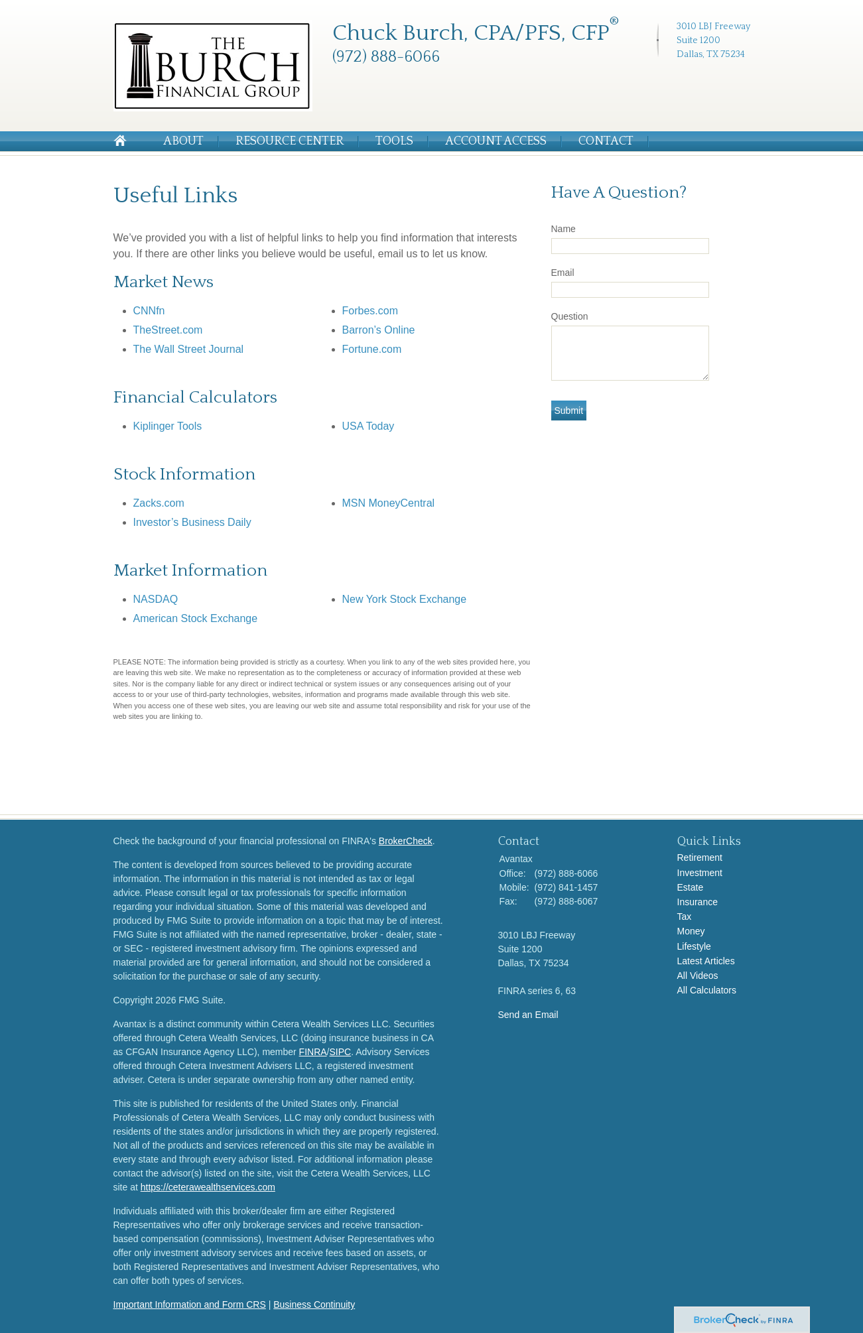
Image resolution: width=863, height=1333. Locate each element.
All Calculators (706, 990)
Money (691, 931)
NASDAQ (155, 599)
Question (569, 316)
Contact (605, 141)
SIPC (341, 1052)
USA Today (368, 426)
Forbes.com (370, 310)
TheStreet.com (168, 330)
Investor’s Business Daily (192, 522)
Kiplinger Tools (167, 426)
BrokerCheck (405, 841)
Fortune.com (372, 349)
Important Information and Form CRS (189, 1304)
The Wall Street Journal (188, 349)
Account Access (496, 141)
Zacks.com (158, 503)
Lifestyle (694, 946)
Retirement (699, 857)
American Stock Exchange (195, 618)
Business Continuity (314, 1304)
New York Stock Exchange (404, 599)
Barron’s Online (378, 330)
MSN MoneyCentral (388, 503)
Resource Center (289, 141)
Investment (699, 872)
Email (562, 272)
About (183, 141)
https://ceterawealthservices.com (208, 1187)
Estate (690, 887)
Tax (684, 916)
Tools (394, 141)
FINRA (313, 1052)
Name (563, 228)
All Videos (697, 975)
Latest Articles (706, 961)
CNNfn (149, 310)
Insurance (697, 902)
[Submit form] (569, 410)
